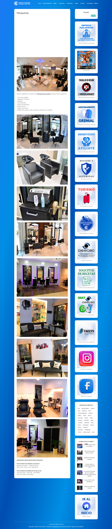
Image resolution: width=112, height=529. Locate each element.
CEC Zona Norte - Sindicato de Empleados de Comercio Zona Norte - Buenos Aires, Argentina (60, 526)
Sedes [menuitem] (55, 3)
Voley (93, 432)
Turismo (79, 432)
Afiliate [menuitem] (96, 3)
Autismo (92, 408)
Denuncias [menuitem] (62, 3)
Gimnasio (80, 420)
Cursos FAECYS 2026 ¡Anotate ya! (89, 480)
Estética (79, 415)
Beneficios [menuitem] (69, 3)
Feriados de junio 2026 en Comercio (89, 445)
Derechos (91, 413)
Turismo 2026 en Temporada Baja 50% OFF (89, 465)
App (79, 408)
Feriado (86, 418)
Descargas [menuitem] (90, 3)
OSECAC (80, 427)
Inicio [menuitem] (39, 3)
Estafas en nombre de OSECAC (89, 487)
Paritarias (85, 427)
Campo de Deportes (82, 413)
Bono (90, 410)
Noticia (79, 425)
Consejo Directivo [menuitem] (47, 3)
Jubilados (80, 422)
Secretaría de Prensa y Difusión (56, 524)
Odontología (85, 425)
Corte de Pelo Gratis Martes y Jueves (89, 452)
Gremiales (86, 420)
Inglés (92, 420)
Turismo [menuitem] (82, 3)
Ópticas (92, 425)
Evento (84, 415)
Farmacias (80, 418)
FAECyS (89, 415)
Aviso (79, 410)
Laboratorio (86, 422)
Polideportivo (87, 429)
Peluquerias (80, 429)
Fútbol (91, 418)
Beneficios (84, 410)
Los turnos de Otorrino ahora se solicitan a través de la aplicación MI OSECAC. (89, 474)
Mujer (92, 422)
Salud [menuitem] (76, 3)
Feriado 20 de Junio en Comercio (89, 458)
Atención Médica (85, 408)
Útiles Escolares (86, 432)
